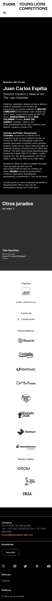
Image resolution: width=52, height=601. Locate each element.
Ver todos (7, 166)
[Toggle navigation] (4, 12)
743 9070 (23, 486)
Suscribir (10, 510)
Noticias (6, 538)
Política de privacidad (13, 553)
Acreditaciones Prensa (13, 582)
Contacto (6, 566)
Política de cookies (11, 560)
